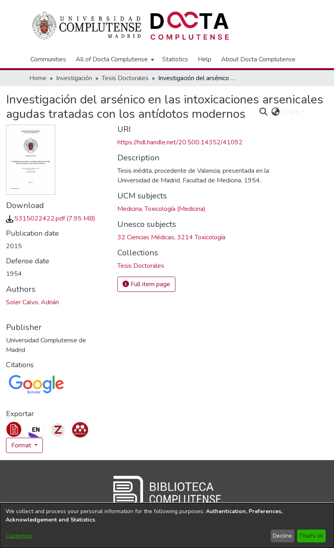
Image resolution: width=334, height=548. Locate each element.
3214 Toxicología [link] (201, 237)
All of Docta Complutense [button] (112, 59)
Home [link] (37, 78)
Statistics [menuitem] (175, 59)
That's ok (311, 536)
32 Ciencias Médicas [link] (145, 237)
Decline (282, 536)
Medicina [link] (129, 208)
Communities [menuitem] (48, 59)
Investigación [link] (74, 78)
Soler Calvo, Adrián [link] (32, 302)
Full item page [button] (146, 284)
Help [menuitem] (204, 59)
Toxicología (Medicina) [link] (175, 208)
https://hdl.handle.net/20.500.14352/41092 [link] (180, 142)
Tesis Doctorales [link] (125, 78)
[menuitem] (114, 59)
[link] (50, 218)
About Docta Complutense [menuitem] (258, 59)
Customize (19, 536)
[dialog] (167, 525)
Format (22, 445)
